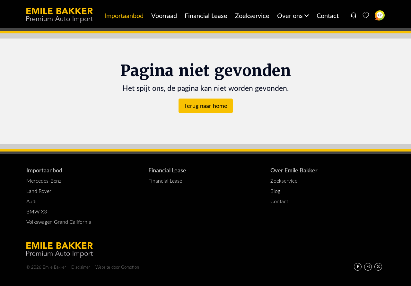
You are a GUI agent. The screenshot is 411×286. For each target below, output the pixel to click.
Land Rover (38, 190)
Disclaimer (80, 267)
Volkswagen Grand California (58, 221)
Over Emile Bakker (294, 170)
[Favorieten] (366, 15)
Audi (31, 201)
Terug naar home (205, 105)
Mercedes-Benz (43, 180)
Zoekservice (252, 15)
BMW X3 (36, 211)
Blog (275, 190)
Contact (328, 15)
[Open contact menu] (353, 15)
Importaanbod (124, 15)
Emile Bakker (59, 15)
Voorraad (164, 15)
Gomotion (130, 267)
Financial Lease (206, 15)
